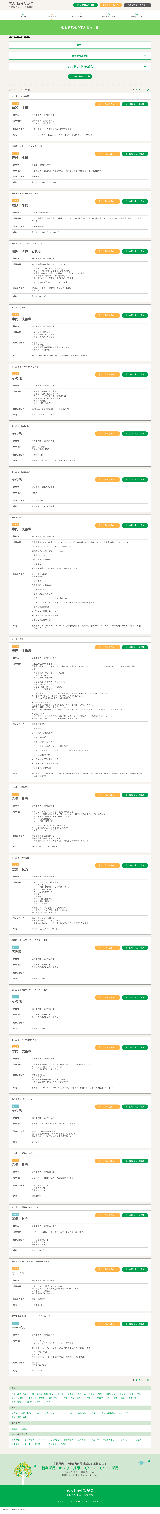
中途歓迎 (42, 1440)
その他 (17, 378)
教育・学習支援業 (128, 1398)
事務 (39, 1413)
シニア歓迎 (55, 1440)
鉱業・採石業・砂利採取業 (42, 1394)
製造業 (70, 1394)
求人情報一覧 (18, 37)
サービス (18, 1273)
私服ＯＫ (15, 1444)
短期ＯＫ (27, 1444)
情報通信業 (111, 1394)
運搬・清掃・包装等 (26, 251)
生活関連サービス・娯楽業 (105, 1398)
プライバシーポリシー (78, 1502)
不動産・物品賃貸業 (35, 1398)
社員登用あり (124, 1440)
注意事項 (59, 1502)
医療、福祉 (16, 1402)
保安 (72, 1413)
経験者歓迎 (69, 1440)
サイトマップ (98, 1502)
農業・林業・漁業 (19, 1394)
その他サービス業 (32, 1402)
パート (24, 1429)
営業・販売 (20, 798)
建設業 (60, 1394)
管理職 (17, 951)
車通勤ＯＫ (51, 1444)
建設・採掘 (20, 108)
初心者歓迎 (16, 1440)
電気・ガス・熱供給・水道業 (89, 1394)
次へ (149, 90)
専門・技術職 (21, 319)
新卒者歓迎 (30, 1440)
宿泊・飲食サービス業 (80, 1398)
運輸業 (122, 1394)
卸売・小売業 (135, 1394)
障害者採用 (82, 1440)
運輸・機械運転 (108, 1413)
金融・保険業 (17, 1398)
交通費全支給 (108, 1440)
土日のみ (138, 1440)
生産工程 (93, 1413)
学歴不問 (95, 1440)
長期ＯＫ (27, 37)
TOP (10, 37)
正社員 (14, 1429)
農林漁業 (82, 1413)
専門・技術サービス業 (57, 1398)
